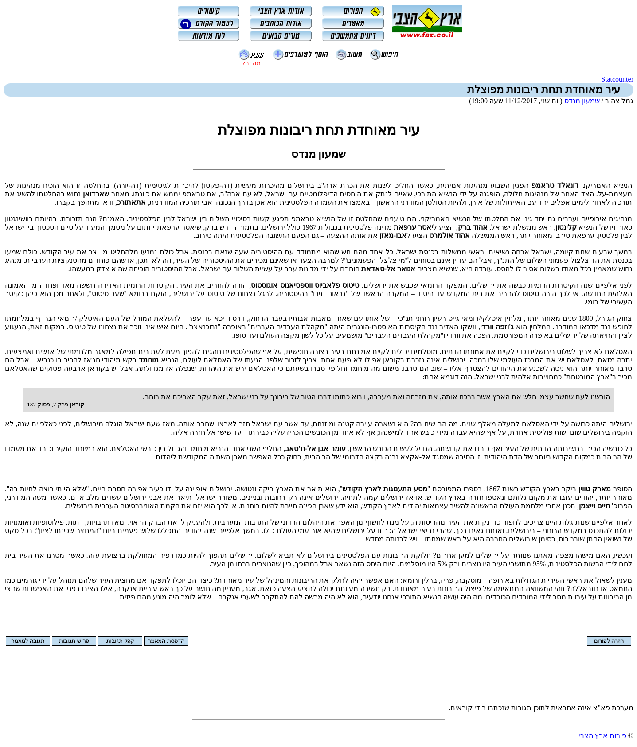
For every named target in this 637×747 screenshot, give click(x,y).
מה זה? (251, 63)
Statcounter (617, 79)
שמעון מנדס (582, 101)
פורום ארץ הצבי (602, 735)
